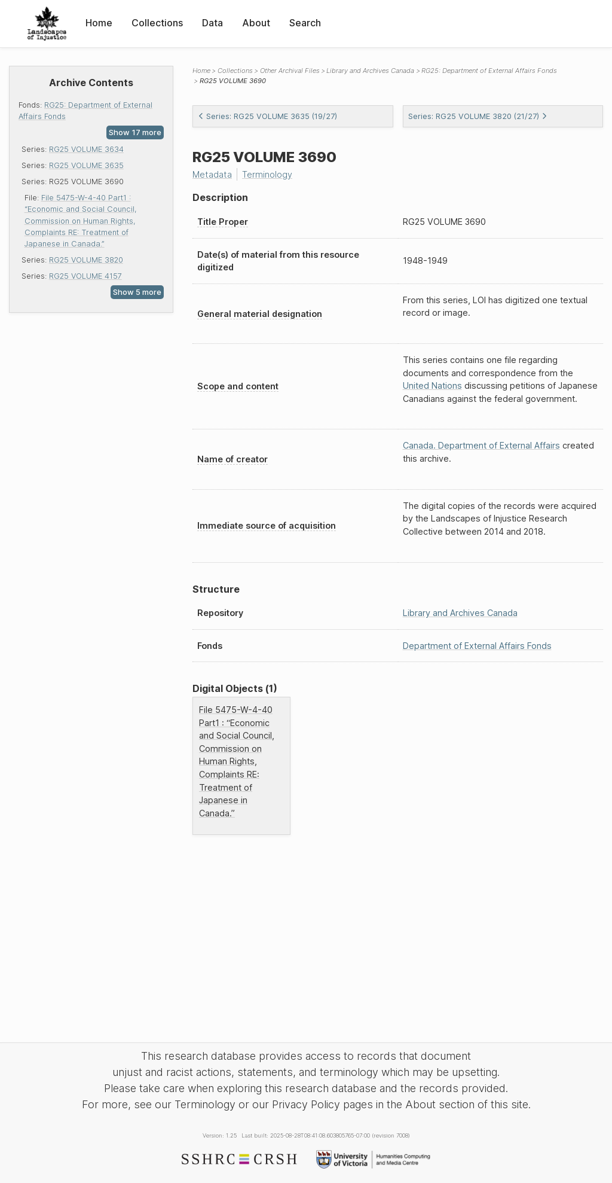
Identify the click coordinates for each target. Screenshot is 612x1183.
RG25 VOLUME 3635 (86, 165)
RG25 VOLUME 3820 (86, 259)
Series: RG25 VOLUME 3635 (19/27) (267, 116)
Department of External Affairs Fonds (477, 646)
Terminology (267, 174)
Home (98, 23)
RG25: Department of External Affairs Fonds (489, 70)
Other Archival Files (290, 70)
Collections (157, 23)
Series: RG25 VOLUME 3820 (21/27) (477, 116)
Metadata (212, 174)
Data (212, 23)
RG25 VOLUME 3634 (86, 149)
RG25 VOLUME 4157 (85, 276)
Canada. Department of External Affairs (481, 445)
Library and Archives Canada (370, 70)
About (256, 23)
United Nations (432, 385)
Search (305, 23)
